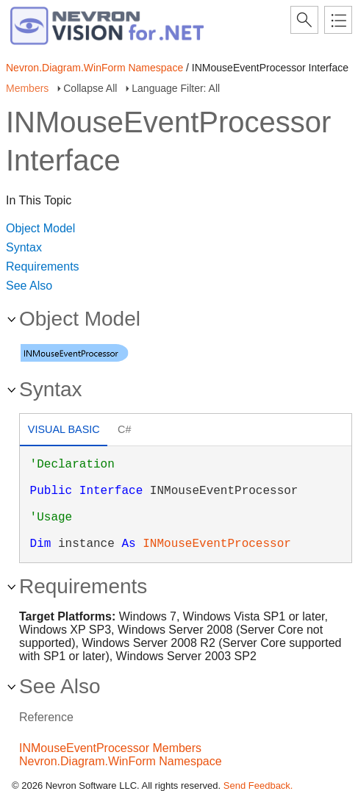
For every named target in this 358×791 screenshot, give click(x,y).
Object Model (40, 228)
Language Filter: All (176, 88)
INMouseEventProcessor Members (110, 748)
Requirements (42, 266)
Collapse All (90, 88)
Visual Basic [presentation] (64, 429)
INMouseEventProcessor (217, 544)
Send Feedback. (258, 785)
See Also (29, 285)
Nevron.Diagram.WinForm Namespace (94, 68)
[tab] (63, 431)
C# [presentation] (124, 429)
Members (27, 88)
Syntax (24, 247)
